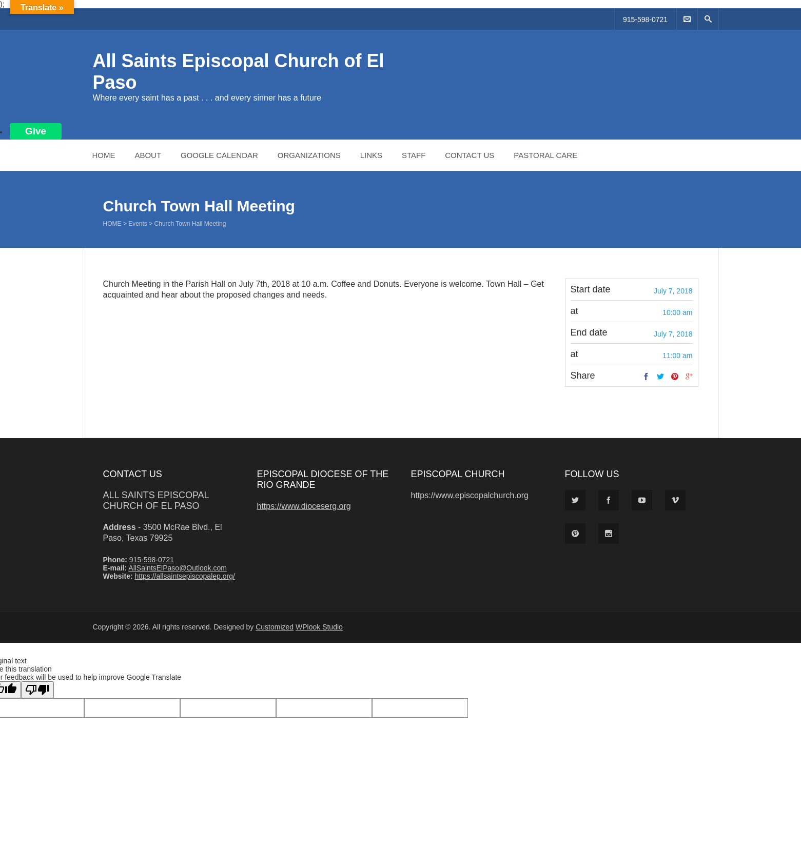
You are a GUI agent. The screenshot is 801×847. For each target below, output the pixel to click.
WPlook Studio (319, 627)
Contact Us (469, 155)
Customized (275, 627)
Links (371, 155)
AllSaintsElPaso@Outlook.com (177, 568)
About (147, 155)
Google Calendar (219, 155)
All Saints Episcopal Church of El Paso (156, 500)
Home (103, 155)
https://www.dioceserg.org (304, 506)
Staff (413, 155)
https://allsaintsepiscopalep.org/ (184, 576)
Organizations (309, 155)
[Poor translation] (37, 689)
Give (35, 131)
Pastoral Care (545, 155)
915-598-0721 (645, 19)
